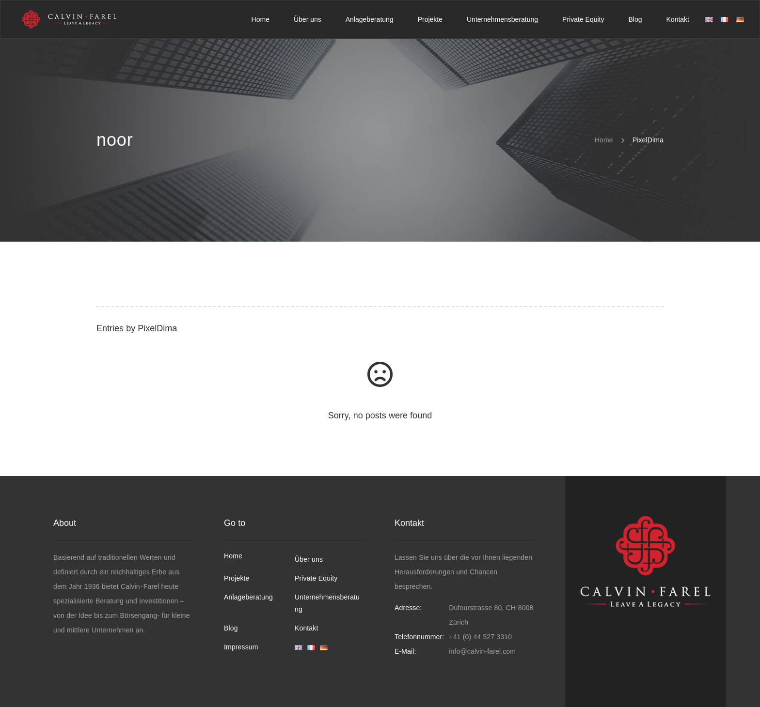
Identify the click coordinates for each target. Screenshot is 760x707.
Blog (231, 628)
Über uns (309, 559)
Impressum (241, 647)
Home (233, 556)
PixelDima (157, 328)
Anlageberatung (248, 597)
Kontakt (306, 628)
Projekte (236, 578)
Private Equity (316, 578)
